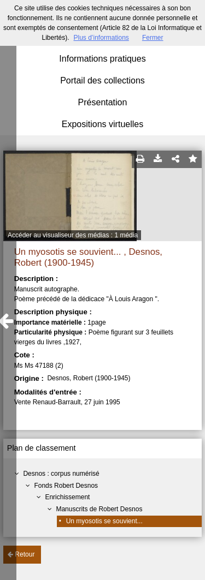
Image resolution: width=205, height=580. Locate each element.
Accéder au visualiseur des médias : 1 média (73, 235)
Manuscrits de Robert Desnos (99, 509)
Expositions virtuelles (102, 124)
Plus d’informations (100, 37)
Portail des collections (102, 80)
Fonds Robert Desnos (66, 485)
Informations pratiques (102, 58)
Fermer (152, 37)
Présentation (102, 102)
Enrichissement (67, 497)
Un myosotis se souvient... (104, 521)
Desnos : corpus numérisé (61, 473)
